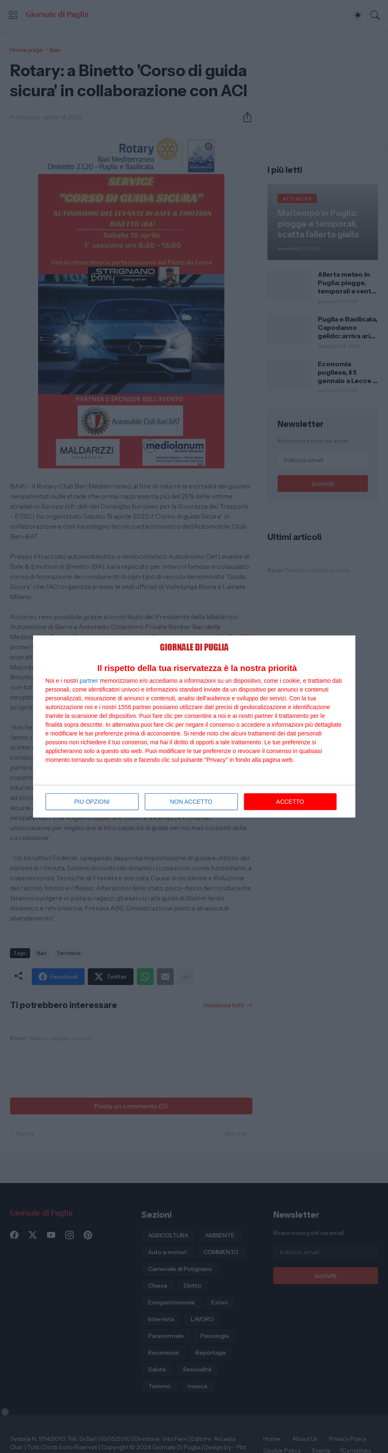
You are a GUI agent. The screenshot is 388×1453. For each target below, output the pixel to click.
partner (89, 681)
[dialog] (194, 726)
